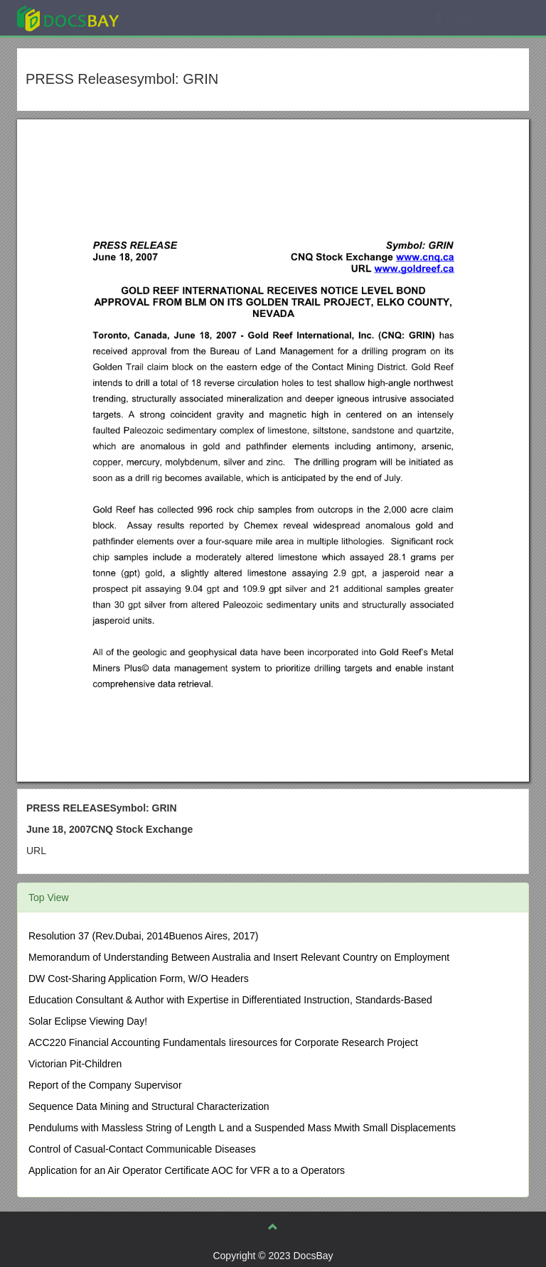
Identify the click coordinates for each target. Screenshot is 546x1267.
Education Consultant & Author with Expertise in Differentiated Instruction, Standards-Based (230, 999)
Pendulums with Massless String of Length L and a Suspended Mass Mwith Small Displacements (242, 1127)
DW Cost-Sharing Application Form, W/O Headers (138, 978)
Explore (174, 17)
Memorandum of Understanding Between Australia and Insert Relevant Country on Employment (238, 957)
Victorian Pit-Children (75, 1063)
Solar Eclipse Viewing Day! (87, 1021)
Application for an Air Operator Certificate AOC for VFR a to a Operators (186, 1170)
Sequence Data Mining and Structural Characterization (148, 1106)
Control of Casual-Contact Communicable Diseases (142, 1149)
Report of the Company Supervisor (105, 1085)
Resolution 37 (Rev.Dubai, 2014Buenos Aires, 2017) (143, 936)
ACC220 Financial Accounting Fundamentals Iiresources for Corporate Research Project (223, 1042)
